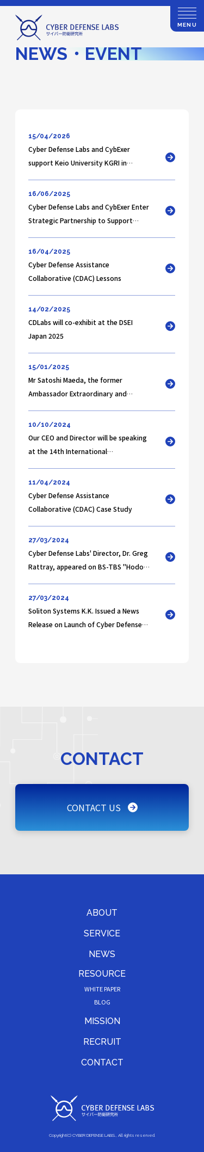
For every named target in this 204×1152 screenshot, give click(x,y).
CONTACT (102, 1062)
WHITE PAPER (102, 988)
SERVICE (102, 933)
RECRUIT (102, 1042)
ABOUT (102, 913)
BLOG (102, 1001)
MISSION (102, 1021)
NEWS (102, 954)
